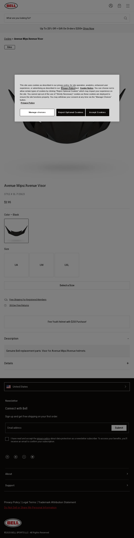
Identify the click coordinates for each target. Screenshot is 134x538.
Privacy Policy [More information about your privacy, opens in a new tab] (28, 103)
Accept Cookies (97, 112)
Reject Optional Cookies (70, 112)
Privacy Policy (68, 88)
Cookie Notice (86, 88)
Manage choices (37, 112)
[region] (67, 98)
